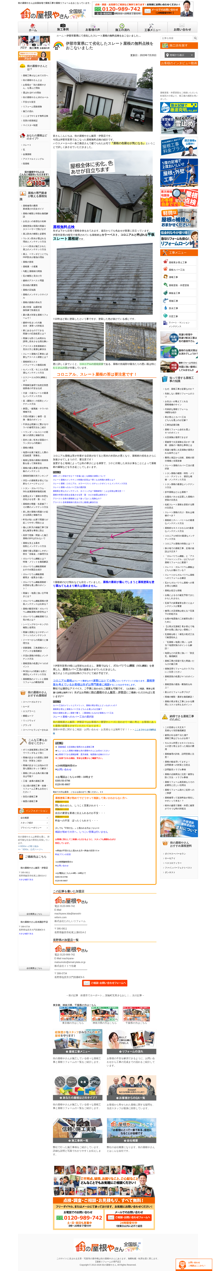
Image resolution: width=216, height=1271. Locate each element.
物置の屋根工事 (30, 801)
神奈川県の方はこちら (105, 1023)
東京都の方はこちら (73, 1023)
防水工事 (173, 308)
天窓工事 (173, 316)
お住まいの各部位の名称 (34, 221)
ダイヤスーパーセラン (175, 853)
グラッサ (27, 725)
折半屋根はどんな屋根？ (176, 492)
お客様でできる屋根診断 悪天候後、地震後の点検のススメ (83, 754)
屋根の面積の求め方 (32, 302)
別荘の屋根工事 (30, 796)
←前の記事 (72, 995)
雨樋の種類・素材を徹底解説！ (179, 697)
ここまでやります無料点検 (35, 116)
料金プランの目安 (63, 854)
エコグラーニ (29, 711)
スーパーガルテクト (32, 702)
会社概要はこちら (34, 914)
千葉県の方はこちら (136, 1023)
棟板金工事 (174, 293)
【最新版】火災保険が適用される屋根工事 (75, 747)
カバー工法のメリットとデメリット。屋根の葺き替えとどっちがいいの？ (85, 705)
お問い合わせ (64, 769)
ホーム (60, 35)
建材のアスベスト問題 (33, 280)
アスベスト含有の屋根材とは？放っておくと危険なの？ (77, 498)
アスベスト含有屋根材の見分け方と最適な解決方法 (75, 502)
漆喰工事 (173, 277)
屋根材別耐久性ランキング (35, 476)
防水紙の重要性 (30, 285)
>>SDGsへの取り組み (28, 846)
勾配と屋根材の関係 (32, 271)
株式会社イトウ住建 (65, 966)
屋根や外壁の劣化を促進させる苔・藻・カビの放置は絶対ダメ (80, 495)
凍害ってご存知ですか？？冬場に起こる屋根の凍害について (79, 476)
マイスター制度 (30, 125)
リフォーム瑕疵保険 (32, 106)
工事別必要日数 (172, 425)
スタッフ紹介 (27, 823)
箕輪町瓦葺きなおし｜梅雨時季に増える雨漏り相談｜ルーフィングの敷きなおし (118, 995)
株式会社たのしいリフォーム (70, 921)
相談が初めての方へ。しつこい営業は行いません (81, 832)
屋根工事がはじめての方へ (35, 75)
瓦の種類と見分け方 (32, 276)
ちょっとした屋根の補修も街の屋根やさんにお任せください (83, 751)
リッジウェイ (29, 720)
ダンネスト (170, 872)
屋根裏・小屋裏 (30, 266)
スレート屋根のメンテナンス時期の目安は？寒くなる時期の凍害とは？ (84, 480)
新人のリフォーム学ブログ (177, 692)
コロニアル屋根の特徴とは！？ (179, 543)
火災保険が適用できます (176, 437)
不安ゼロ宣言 (29, 102)
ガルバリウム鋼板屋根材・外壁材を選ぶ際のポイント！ (35, 585)
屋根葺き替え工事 (178, 262)
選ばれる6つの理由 (32, 92)
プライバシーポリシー (31, 827)
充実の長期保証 (30, 120)
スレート (27, 145)
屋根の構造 (28, 447)
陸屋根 (26, 163)
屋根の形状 (28, 262)
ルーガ (26, 706)
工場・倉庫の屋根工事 (33, 781)
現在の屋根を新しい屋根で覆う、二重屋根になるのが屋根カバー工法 (83, 713)
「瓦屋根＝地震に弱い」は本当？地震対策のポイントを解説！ (178, 645)
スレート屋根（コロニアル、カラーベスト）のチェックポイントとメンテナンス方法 (90, 483)
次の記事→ (138, 995)
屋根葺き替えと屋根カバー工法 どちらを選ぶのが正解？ (77, 709)
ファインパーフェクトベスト (178, 867)
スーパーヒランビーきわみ (35, 730)
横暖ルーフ (28, 716)
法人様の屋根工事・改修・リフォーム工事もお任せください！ (35, 788)
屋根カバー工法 (177, 269)
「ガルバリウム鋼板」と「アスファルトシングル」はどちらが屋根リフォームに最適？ (179, 559)
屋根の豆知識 (29, 290)
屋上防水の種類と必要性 (34, 234)
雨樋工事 (173, 301)
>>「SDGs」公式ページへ (30, 849)
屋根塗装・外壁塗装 (179, 285)
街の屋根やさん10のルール (35, 97)
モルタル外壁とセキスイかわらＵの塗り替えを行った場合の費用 (179, 746)
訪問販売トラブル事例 (175, 769)
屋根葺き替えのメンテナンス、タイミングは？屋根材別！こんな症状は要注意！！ (89, 491)
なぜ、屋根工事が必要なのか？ (179, 389)
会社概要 (25, 818)
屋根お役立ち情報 (173, 590)
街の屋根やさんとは (32, 80)
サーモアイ (170, 858)
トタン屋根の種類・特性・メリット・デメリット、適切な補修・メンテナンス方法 (179, 476)
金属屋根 (27, 154)
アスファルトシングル (33, 159)
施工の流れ (28, 111)
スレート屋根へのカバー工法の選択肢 (69, 487)
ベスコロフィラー (173, 863)
